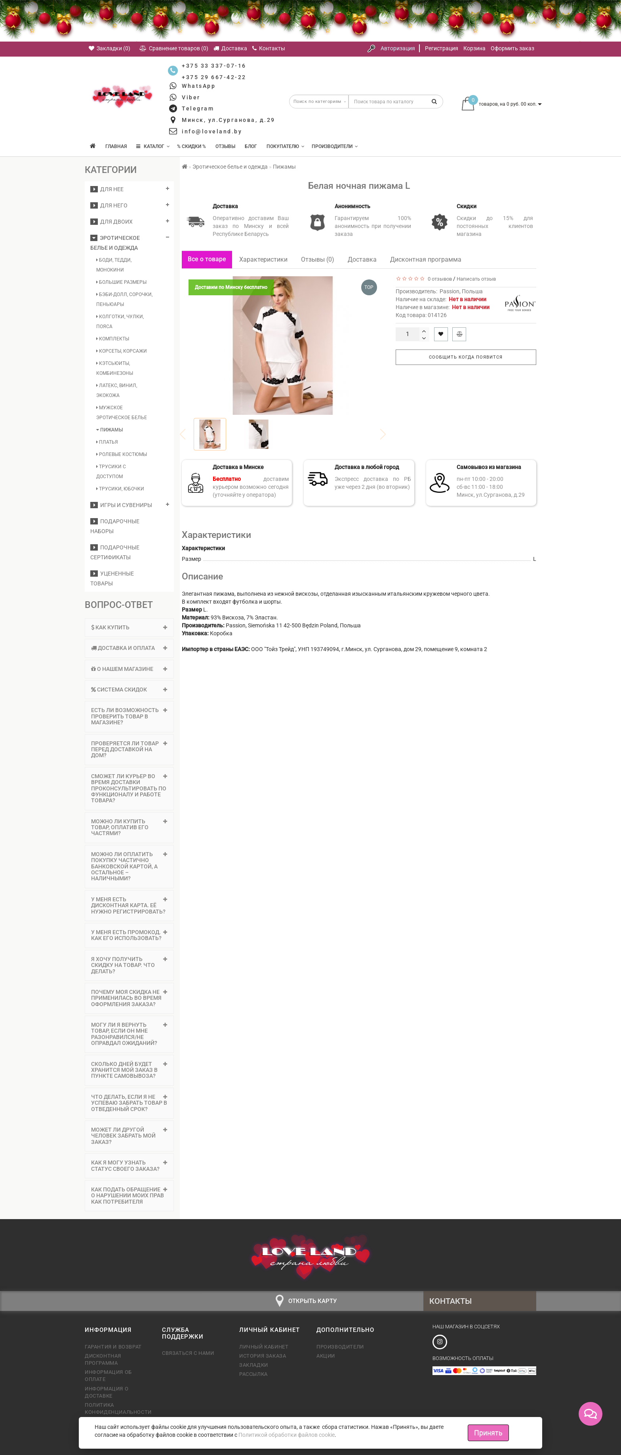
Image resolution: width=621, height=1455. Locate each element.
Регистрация (441, 48)
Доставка (362, 259)
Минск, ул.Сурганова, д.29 (228, 120)
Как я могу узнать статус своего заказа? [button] (129, 1165)
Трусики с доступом (111, 471)
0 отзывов (438, 279)
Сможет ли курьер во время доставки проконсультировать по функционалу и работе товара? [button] (129, 788)
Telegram (198, 108)
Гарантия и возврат (113, 1347)
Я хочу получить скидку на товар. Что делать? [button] (129, 965)
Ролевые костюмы (121, 454)
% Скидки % (191, 146)
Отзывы (225, 146)
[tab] (129, 627)
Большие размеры (121, 282)
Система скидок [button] (129, 689)
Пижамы (109, 430)
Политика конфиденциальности (117, 1408)
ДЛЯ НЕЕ (107, 189)
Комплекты (112, 339)
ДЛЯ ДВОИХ (111, 221)
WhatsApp (198, 86)
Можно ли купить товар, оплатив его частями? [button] (129, 827)
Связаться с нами (188, 1353)
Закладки (253, 1365)
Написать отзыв (476, 279)
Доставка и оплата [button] (129, 648)
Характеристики (263, 259)
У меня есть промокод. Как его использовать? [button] (129, 935)
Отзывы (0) (317, 259)
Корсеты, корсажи (121, 351)
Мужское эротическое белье (121, 412)
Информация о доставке (106, 1392)
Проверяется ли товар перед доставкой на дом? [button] (129, 749)
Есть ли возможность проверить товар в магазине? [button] (129, 716)
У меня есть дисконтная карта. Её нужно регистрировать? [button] (129, 905)
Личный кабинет (263, 1347)
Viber (191, 97)
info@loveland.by (212, 131)
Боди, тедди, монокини (113, 265)
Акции (325, 1356)
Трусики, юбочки (120, 489)
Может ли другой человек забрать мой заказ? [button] (129, 1135)
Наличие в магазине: (443, 307)
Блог (251, 146)
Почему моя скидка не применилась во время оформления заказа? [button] (129, 998)
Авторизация (398, 48)
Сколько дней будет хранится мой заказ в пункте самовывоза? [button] (129, 1070)
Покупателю (286, 146)
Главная (116, 146)
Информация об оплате (108, 1375)
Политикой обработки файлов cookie (286, 1435)
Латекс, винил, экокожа (116, 390)
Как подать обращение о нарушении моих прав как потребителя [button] (129, 1195)
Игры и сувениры (121, 505)
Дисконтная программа (425, 259)
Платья (107, 442)
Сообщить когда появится (466, 357)
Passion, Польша (461, 291)
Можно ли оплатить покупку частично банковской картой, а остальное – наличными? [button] (129, 866)
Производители (335, 146)
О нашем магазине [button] (129, 669)
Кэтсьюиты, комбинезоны (114, 368)
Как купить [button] (129, 627)
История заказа (262, 1356)
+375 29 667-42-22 (214, 77)
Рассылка (253, 1374)
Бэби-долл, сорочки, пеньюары (124, 299)
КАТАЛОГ (153, 146)
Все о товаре (207, 259)
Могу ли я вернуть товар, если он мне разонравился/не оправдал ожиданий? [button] (129, 1034)
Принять (488, 1432)
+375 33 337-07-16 (214, 66)
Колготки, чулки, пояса (120, 321)
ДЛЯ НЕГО (109, 205)
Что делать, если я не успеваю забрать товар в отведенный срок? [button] (129, 1103)
